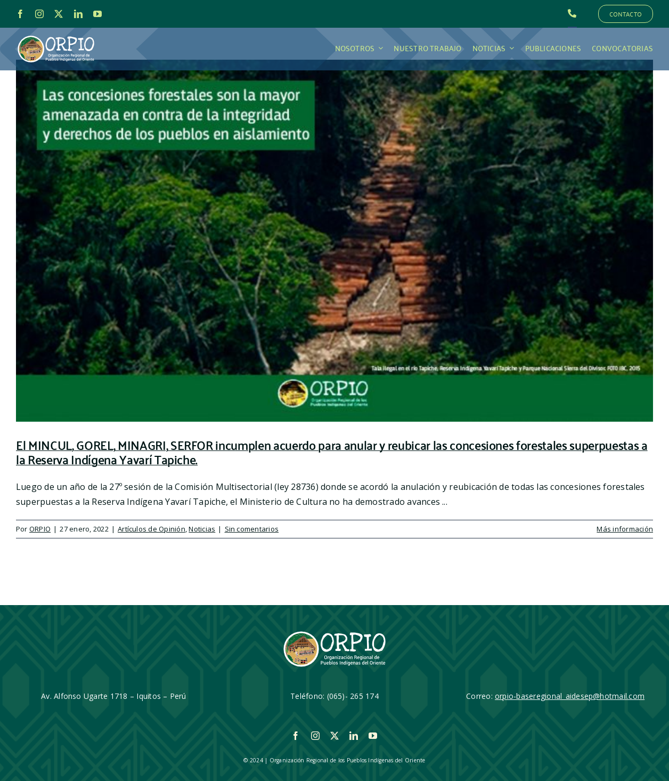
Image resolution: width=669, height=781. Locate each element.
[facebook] (20, 14)
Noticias (202, 529)
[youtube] (97, 14)
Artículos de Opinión (151, 529)
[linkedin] (78, 14)
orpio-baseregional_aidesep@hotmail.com (569, 696)
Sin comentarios (252, 529)
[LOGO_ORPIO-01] (56, 36)
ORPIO (40, 529)
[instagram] (39, 14)
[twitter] (58, 14)
